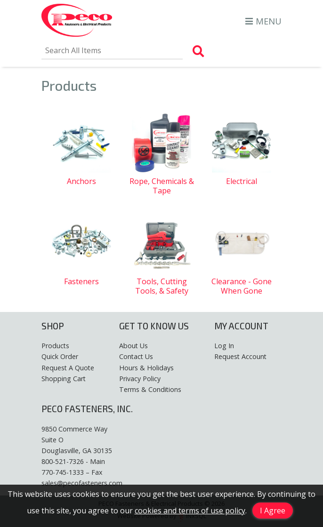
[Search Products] (198, 51)
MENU (263, 21)
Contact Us (136, 356)
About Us (133, 345)
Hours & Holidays (146, 367)
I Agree (272, 510)
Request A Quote (67, 367)
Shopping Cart (63, 378)
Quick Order (59, 356)
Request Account (240, 356)
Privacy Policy (140, 378)
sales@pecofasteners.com (81, 483)
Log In (224, 345)
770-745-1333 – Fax (71, 472)
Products (55, 345)
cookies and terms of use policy (190, 510)
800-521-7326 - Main (73, 461)
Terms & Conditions (150, 389)
